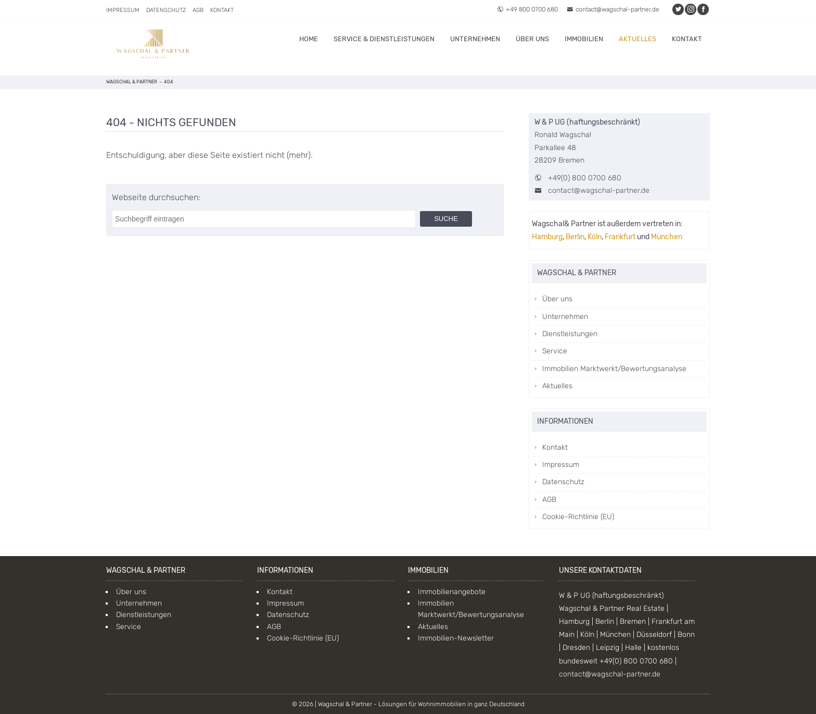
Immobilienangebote (452, 591)
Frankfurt (620, 236)
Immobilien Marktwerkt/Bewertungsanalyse (614, 368)
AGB (198, 10)
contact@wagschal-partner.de (613, 9)
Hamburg (547, 236)
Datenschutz (166, 10)
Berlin (575, 236)
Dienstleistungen (569, 333)
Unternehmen (475, 39)
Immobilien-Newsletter (456, 638)
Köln (595, 236)
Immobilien (584, 39)
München (666, 236)
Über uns (532, 39)
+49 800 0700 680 (527, 9)
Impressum (122, 10)
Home (308, 39)
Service (554, 351)
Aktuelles (637, 39)
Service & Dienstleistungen (384, 39)
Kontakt (222, 10)
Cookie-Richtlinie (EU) (578, 516)
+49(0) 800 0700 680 (584, 178)
